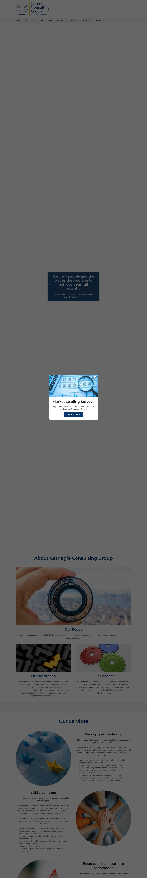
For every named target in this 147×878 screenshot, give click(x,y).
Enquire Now (73, 414)
